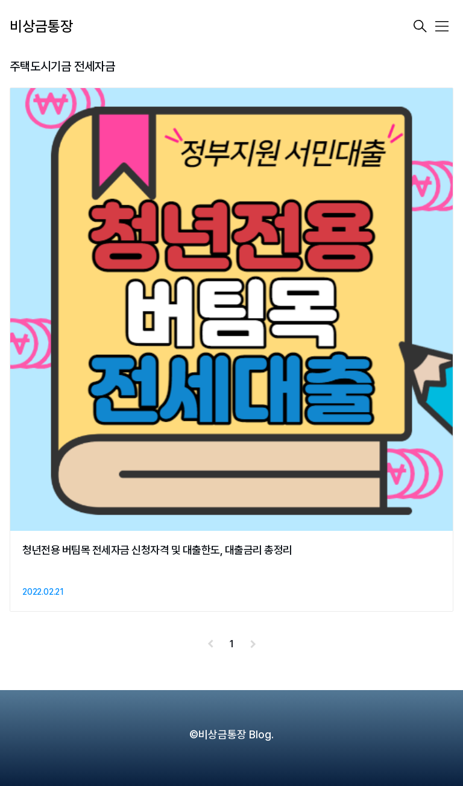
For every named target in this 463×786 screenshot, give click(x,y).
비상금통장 (41, 26)
